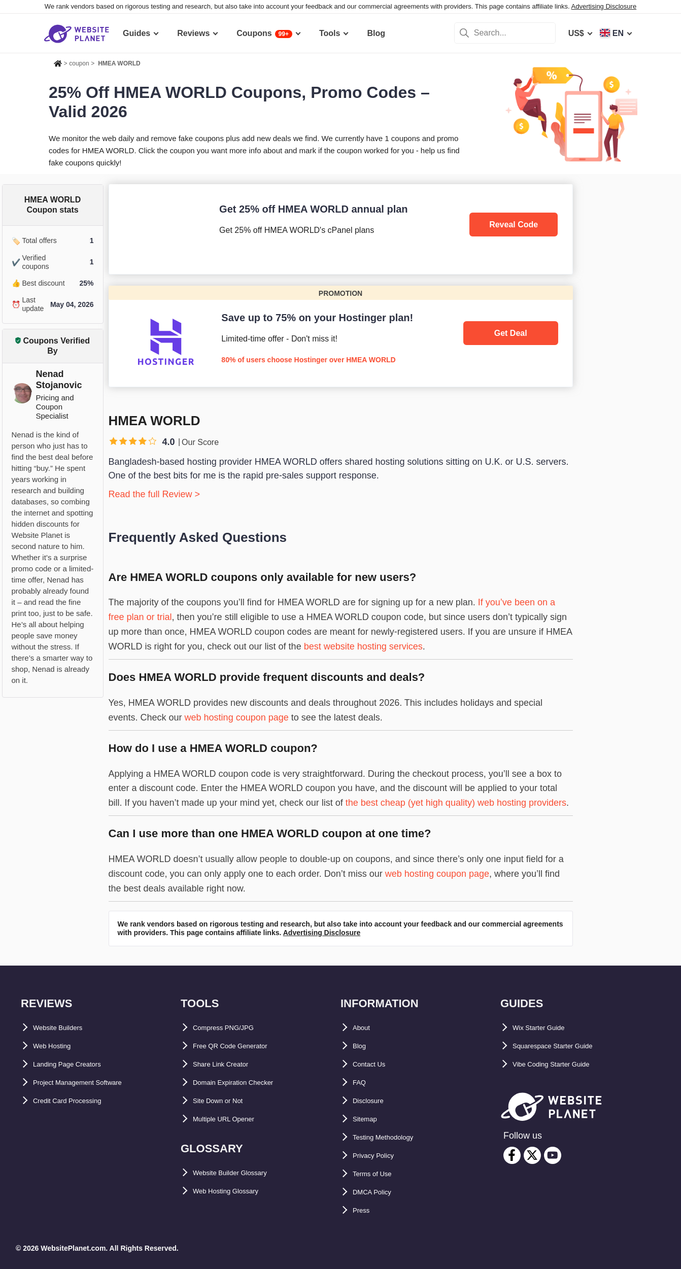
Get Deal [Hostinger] (510, 333)
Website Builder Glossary (242, 1173)
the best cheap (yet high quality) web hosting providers (456, 803)
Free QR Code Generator (240, 1046)
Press (364, 1210)
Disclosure (373, 1100)
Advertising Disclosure (604, 6)
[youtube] (552, 1155)
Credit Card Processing (78, 1100)
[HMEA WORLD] (340, 229)
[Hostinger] (340, 336)
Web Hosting (57, 1046)
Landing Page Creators (77, 1064)
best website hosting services (363, 646)
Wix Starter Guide (547, 1027)
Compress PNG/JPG (232, 1027)
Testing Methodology (393, 1137)
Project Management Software (91, 1082)
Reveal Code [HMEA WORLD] (513, 224)
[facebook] (512, 1155)
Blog (362, 1046)
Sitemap (368, 1119)
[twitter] (532, 1155)
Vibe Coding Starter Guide (563, 1064)
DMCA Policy (378, 1192)
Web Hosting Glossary (236, 1191)
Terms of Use (378, 1174)
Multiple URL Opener (233, 1119)
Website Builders (66, 1027)
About (364, 1027)
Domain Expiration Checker (246, 1082)
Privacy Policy (380, 1155)
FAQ (361, 1082)
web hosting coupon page (237, 717)
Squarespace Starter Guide (565, 1046)
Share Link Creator (229, 1064)
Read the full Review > (154, 494)
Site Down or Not (225, 1100)
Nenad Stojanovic (59, 379)
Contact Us (374, 1064)
